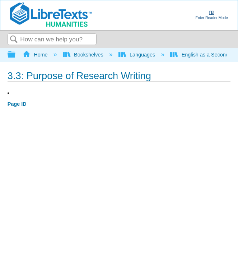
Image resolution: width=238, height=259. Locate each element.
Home (36, 55)
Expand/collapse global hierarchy (16, 54)
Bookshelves (84, 55)
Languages (137, 55)
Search (14, 39)
